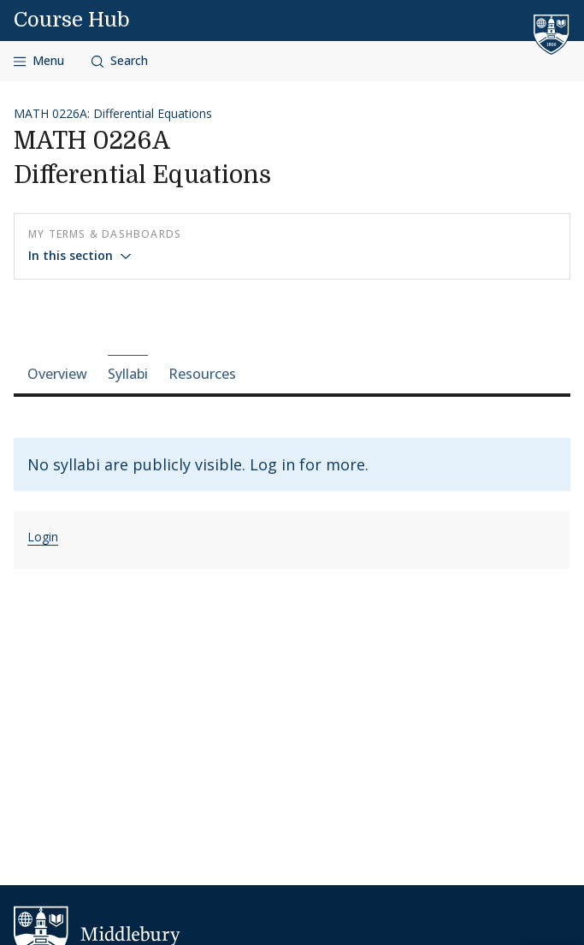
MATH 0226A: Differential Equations (113, 113)
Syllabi (128, 373)
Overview (57, 373)
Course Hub (72, 20)
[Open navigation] (39, 61)
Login (42, 537)
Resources (202, 373)
